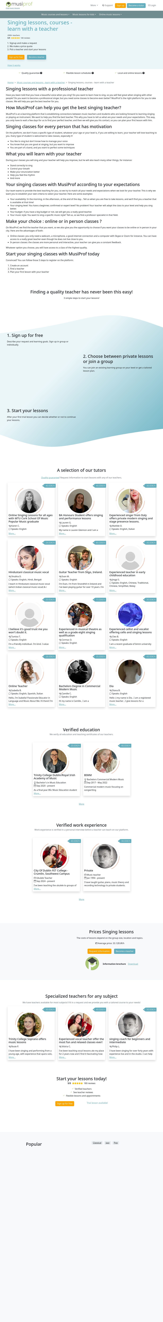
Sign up (120, 5)
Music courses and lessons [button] (54, 14)
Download (133, 963)
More (93, 5)
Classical (97, 1142)
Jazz (107, 1142)
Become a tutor (136, 5)
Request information (99, 951)
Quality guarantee (50, 477)
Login (152, 5)
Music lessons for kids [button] (83, 14)
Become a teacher (36, 57)
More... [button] (12, 533)
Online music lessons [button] (109, 14)
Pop (116, 1142)
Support (107, 5)
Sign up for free (16, 57)
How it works (14, 65)
